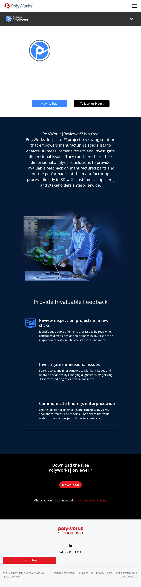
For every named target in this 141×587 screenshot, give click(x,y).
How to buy (20, 560)
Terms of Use (85, 572)
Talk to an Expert (92, 103)
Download (70, 485)
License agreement (64, 572)
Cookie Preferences (125, 572)
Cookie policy (129, 576)
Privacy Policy (104, 572)
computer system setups (89, 500)
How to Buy (49, 103)
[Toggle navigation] (131, 19)
